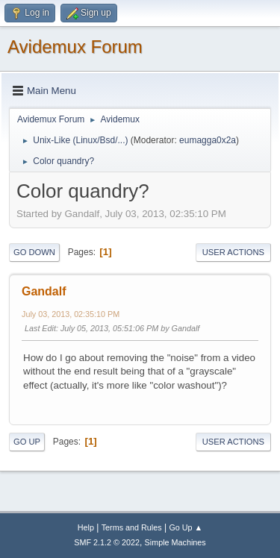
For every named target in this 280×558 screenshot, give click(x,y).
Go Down (34, 252)
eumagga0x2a (207, 140)
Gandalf (44, 291)
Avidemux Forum (75, 47)
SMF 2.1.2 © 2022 (107, 542)
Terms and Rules (132, 527)
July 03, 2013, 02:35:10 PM (70, 314)
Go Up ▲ (185, 527)
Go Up (26, 441)
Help (86, 527)
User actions (233, 252)
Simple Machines (175, 542)
